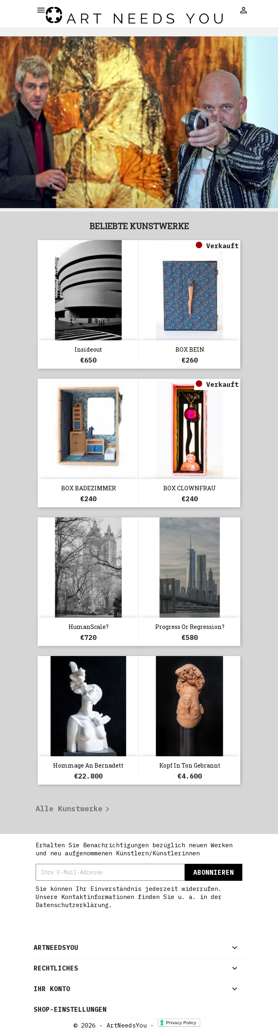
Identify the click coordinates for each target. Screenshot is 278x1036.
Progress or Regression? (190, 627)
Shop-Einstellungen (70, 1009)
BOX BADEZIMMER (88, 488)
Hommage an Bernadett (88, 765)
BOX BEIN (189, 349)
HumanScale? (88, 627)
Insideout (88, 349)
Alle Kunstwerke (74, 809)
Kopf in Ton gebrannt (189, 765)
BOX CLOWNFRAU (189, 488)
